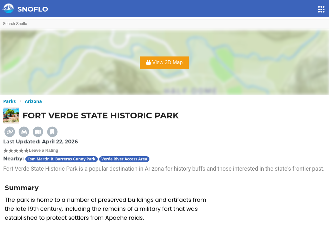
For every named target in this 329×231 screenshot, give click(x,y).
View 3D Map (164, 62)
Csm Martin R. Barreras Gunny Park (62, 159)
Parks (9, 101)
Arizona (33, 101)
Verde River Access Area (124, 159)
